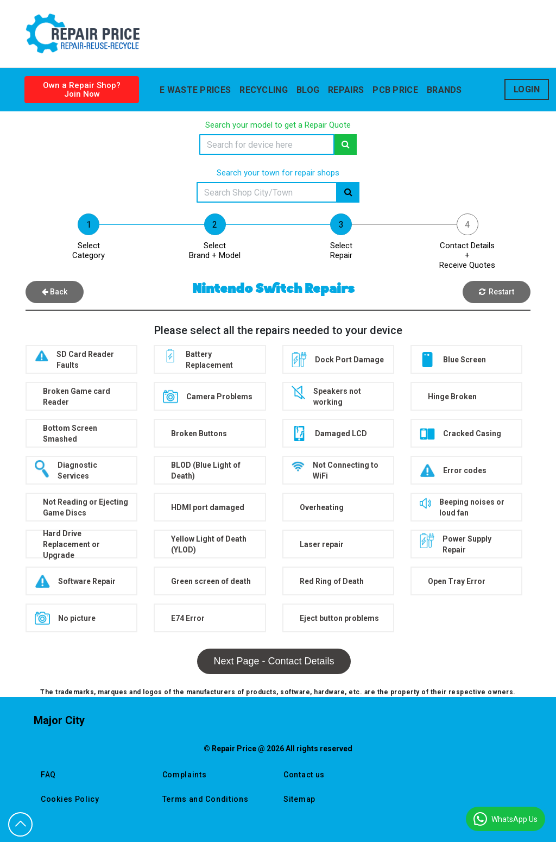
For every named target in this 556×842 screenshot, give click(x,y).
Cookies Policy (70, 799)
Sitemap (299, 799)
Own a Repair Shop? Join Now (82, 89)
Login (527, 89)
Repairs (346, 90)
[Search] (266, 144)
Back (54, 291)
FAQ (48, 774)
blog (307, 90)
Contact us (304, 774)
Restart (496, 291)
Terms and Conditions (205, 799)
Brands (444, 90)
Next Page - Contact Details (273, 661)
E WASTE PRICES (195, 90)
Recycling (263, 90)
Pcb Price (395, 90)
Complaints (184, 774)
